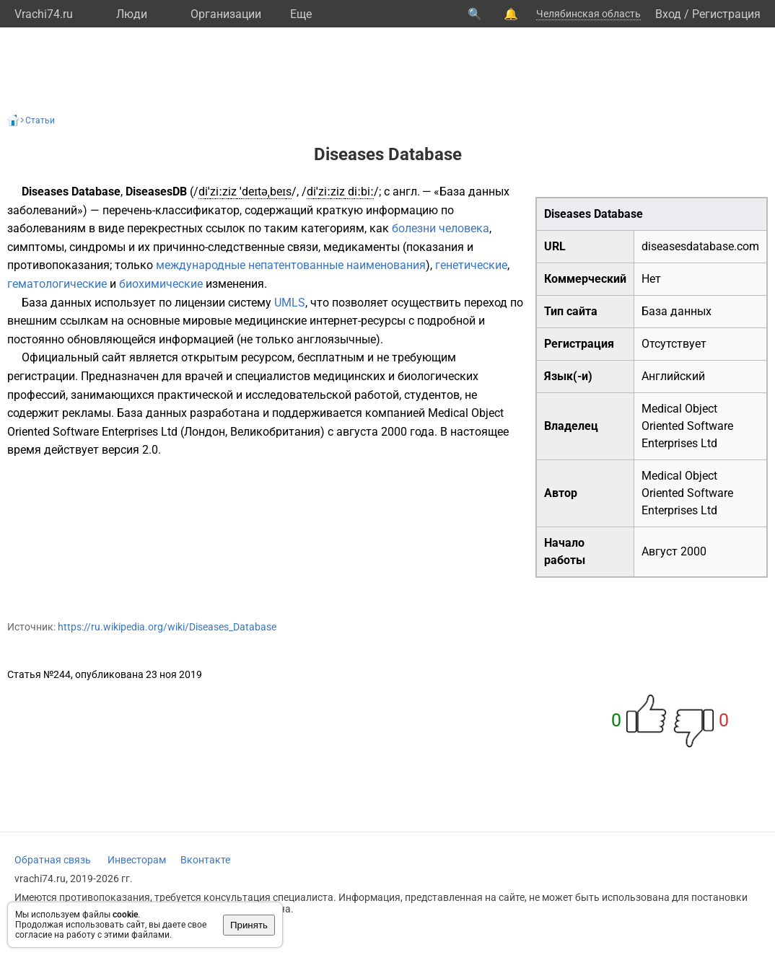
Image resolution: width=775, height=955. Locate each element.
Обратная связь (52, 860)
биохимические (161, 284)
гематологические (57, 284)
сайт (114, 357)
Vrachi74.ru (43, 14)
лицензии (200, 302)
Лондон (204, 432)
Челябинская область (588, 13)
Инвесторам (137, 860)
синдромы (97, 247)
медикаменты (361, 247)
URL (555, 246)
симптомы (35, 247)
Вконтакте (205, 860)
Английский (673, 376)
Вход (668, 14)
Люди (131, 14)
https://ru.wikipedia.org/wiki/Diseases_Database (167, 627)
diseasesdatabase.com (700, 246)
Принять (249, 925)
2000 (693, 551)
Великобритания (275, 432)
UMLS (289, 302)
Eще (301, 14)
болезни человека (440, 228)
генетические (471, 265)
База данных (676, 311)
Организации (226, 14)
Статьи (40, 120)
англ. (406, 191)
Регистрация (726, 14)
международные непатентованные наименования (291, 265)
